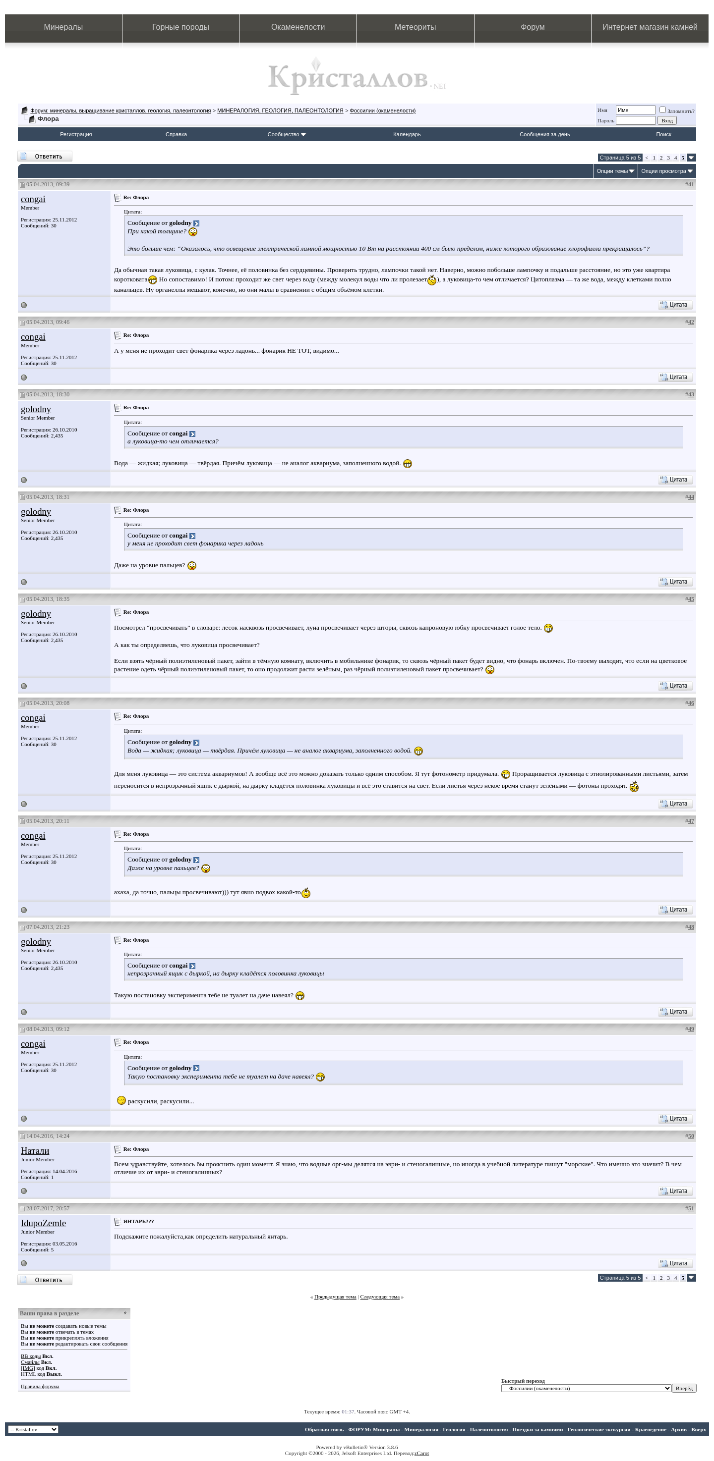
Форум (533, 27)
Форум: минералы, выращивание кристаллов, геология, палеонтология (120, 110)
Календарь (407, 134)
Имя (602, 110)
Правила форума (40, 1386)
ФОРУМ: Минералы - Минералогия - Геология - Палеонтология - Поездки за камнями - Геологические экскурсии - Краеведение (507, 1429)
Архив (679, 1429)
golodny (36, 409)
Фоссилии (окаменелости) (383, 110)
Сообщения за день (545, 134)
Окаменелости (298, 27)
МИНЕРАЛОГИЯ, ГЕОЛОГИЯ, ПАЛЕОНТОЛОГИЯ (280, 110)
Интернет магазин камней (650, 27)
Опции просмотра (663, 171)
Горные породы (180, 27)
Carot (423, 1453)
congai (33, 199)
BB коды (31, 1356)
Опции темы (612, 171)
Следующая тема (380, 1296)
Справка (176, 134)
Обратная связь (324, 1429)
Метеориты (415, 27)
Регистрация (76, 134)
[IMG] (28, 1368)
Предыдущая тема (335, 1296)
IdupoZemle (43, 1223)
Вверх (698, 1429)
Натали (35, 1150)
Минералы (63, 27)
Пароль (605, 120)
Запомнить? (677, 111)
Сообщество (287, 134)
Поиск (663, 134)
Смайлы (30, 1362)
